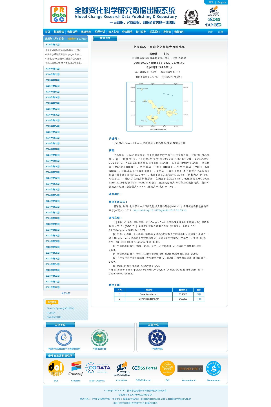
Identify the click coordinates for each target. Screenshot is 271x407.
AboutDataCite (54, 317)
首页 (47, 31)
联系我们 (155, 31)
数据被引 (179, 31)
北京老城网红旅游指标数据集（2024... (63, 50)
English (221, 2)
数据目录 (72, 31)
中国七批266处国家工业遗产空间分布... (64, 58)
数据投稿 (59, 31)
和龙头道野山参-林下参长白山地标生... (63, 63)
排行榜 (167, 31)
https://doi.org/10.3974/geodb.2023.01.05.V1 (160, 210)
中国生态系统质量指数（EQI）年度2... (63, 54)
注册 (220, 31)
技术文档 (113, 31)
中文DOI (51, 312)
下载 (199, 294)
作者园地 (127, 31)
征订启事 (141, 31)
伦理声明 (100, 31)
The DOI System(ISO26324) (60, 308)
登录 (210, 31)
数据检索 (86, 31)
